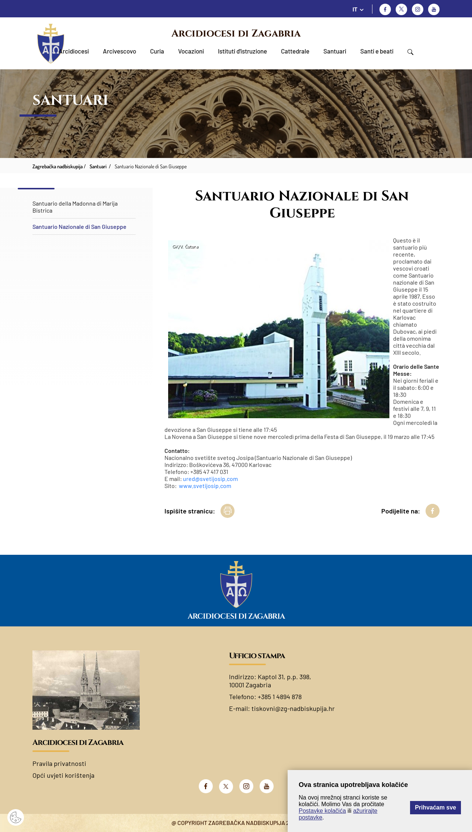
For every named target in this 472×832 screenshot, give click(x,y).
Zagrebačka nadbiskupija (57, 166)
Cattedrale (295, 51)
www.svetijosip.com (205, 485)
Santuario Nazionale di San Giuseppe (79, 226)
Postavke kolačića (322, 811)
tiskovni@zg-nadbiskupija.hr (293, 708)
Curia (157, 51)
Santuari (334, 51)
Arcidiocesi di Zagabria (236, 33)
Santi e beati (376, 51)
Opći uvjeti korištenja (63, 775)
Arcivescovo (119, 51)
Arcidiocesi (74, 51)
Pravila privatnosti (59, 763)
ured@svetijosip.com (210, 478)
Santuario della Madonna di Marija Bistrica (75, 207)
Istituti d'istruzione (242, 51)
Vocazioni (191, 51)
